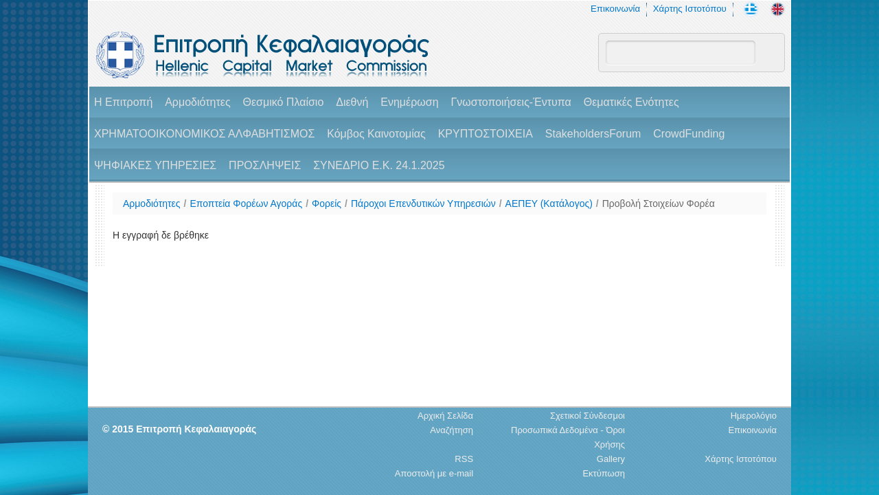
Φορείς (326, 203)
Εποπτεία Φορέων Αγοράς (246, 203)
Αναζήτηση (451, 430)
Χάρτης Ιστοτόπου (690, 8)
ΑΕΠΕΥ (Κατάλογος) (549, 203)
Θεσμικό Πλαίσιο (282, 102)
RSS (464, 459)
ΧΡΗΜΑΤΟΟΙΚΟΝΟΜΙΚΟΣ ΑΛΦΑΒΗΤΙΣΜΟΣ (204, 134)
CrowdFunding (688, 134)
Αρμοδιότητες (197, 102)
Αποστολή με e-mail (434, 473)
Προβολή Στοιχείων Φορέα (658, 203)
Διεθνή (352, 102)
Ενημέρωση (409, 102)
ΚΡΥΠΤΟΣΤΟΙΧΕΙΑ (485, 134)
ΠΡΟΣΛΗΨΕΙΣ (265, 165)
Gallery (611, 459)
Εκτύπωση (603, 473)
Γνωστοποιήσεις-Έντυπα (510, 102)
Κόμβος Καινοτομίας (376, 134)
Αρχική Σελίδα (445, 415)
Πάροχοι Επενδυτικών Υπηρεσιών (423, 203)
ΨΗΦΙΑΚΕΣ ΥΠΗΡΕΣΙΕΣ (155, 165)
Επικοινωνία (615, 8)
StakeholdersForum (593, 134)
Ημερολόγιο (754, 415)
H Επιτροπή (123, 102)
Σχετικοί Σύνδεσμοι (587, 415)
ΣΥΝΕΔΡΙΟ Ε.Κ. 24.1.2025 (378, 165)
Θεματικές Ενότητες (631, 102)
